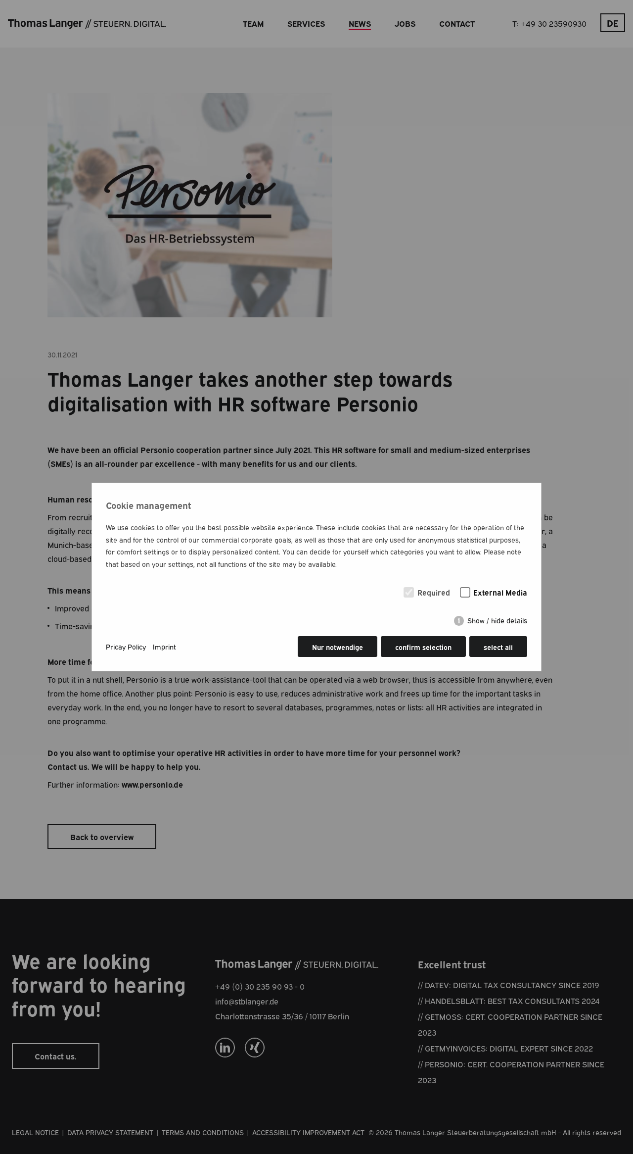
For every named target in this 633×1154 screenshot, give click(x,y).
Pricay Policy (126, 646)
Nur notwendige (337, 647)
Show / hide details (497, 620)
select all (498, 647)
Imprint (164, 646)
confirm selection (423, 647)
